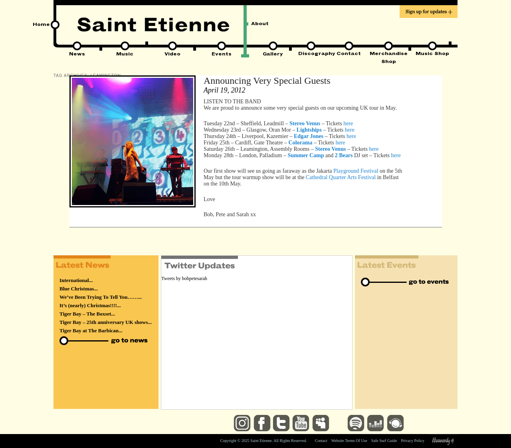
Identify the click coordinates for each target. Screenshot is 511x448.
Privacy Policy (412, 440)
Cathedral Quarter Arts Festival (341, 177)
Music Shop (432, 54)
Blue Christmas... (78, 289)
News (77, 54)
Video (172, 54)
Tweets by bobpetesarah (184, 278)
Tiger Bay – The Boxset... (87, 314)
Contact (349, 54)
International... (76, 280)
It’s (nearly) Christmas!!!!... (90, 305)
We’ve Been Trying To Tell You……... (100, 297)
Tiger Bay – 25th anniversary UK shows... (105, 322)
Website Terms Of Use (349, 440)
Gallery (273, 54)
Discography (310, 54)
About (260, 24)
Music (124, 54)
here (348, 123)
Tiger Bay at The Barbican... (91, 331)
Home (41, 25)
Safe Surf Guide (384, 440)
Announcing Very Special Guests (267, 80)
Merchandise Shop (389, 55)
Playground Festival (355, 171)
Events (222, 54)
